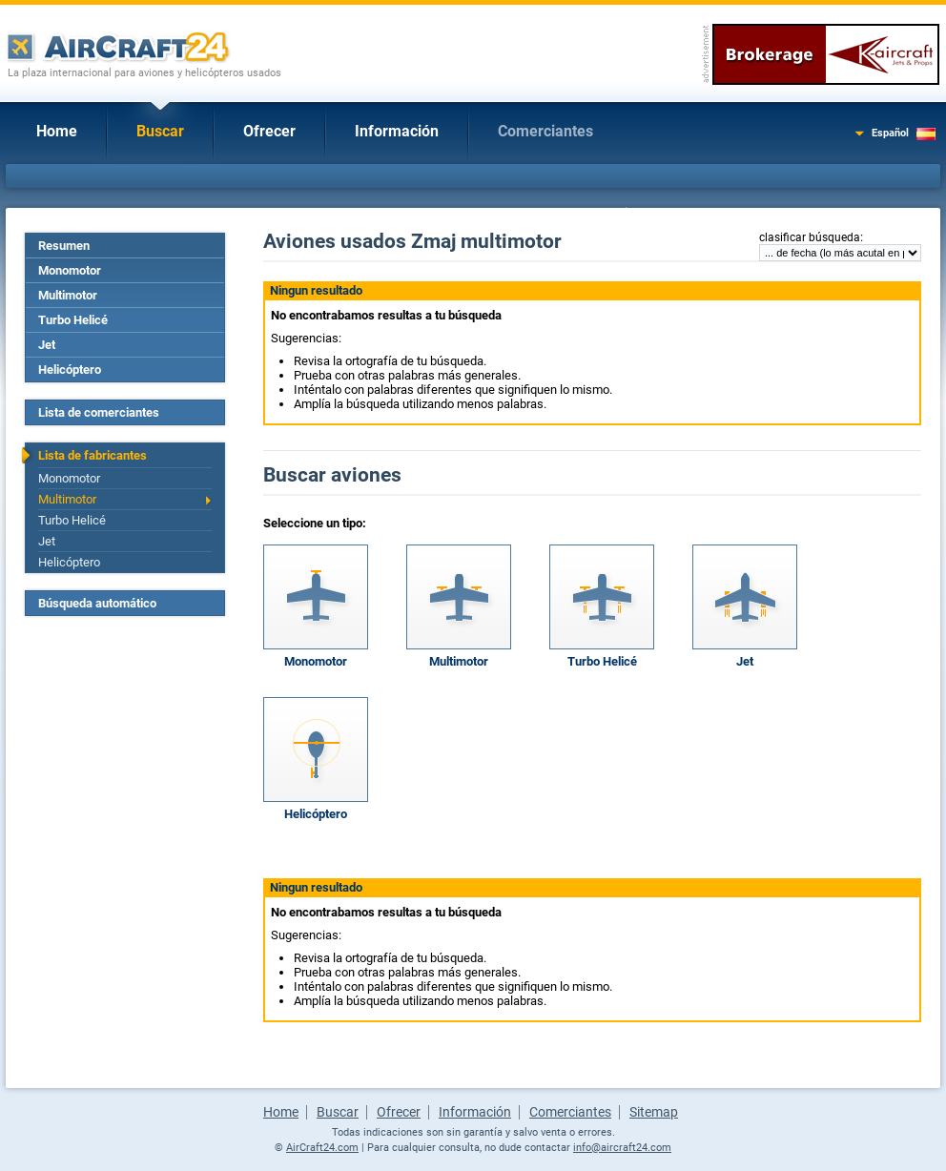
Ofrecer (269, 131)
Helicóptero (69, 369)
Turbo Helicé (73, 320)
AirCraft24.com (322, 1147)
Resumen (64, 245)
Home (56, 131)
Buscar (160, 131)
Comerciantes (545, 131)
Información (397, 131)
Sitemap (653, 1112)
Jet (46, 345)
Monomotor (69, 270)
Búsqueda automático (97, 603)
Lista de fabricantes (92, 455)
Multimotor (67, 295)
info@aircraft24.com (622, 1147)
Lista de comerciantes (98, 412)
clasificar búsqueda (809, 237)
